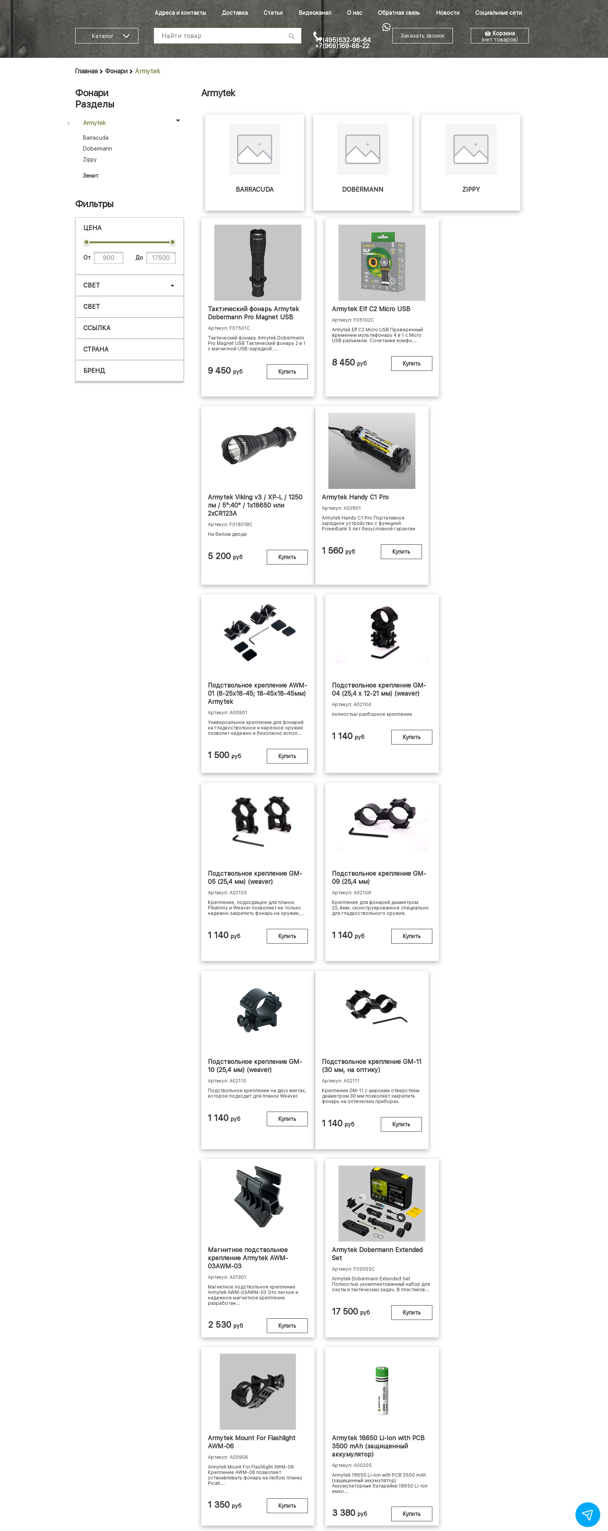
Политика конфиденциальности (385, 1461)
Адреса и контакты (180, 13)
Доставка (235, 13)
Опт (227, 1461)
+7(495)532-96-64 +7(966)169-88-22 (343, 43)
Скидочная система (461, 1461)
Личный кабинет (261, 1461)
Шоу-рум (202, 1461)
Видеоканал (315, 13)
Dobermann (97, 148)
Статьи (273, 13)
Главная (86, 71)
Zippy (90, 159)
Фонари (116, 71)
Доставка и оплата (158, 1461)
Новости (447, 13)
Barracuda (96, 138)
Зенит (90, 176)
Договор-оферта (312, 1461)
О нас (354, 13)
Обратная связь (399, 13)
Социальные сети (498, 13)
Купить (275, 385)
